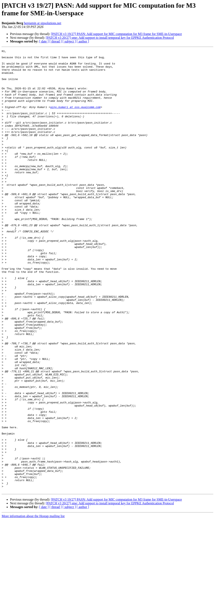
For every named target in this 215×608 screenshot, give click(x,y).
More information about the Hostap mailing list (33, 604)
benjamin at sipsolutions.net (42, 23)
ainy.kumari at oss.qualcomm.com (75, 119)
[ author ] (83, 41)
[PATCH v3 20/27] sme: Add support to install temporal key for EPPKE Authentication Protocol (110, 37)
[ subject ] (69, 41)
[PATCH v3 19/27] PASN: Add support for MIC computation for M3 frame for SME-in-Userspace (116, 34)
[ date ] (44, 41)
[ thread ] (55, 41)
